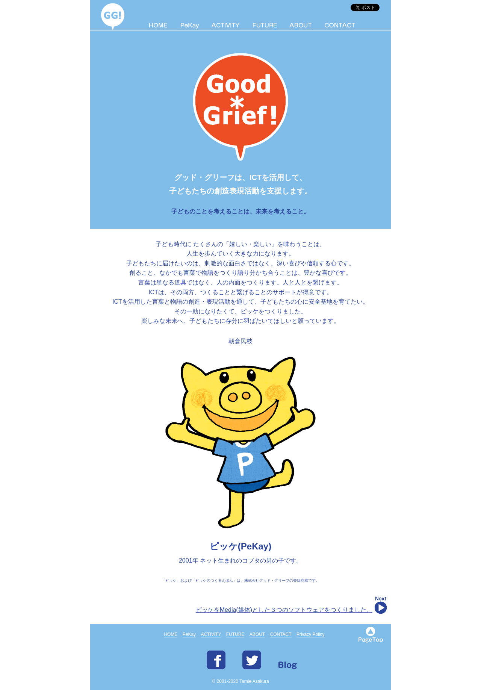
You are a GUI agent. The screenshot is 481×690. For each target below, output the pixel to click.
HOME (170, 634)
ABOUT (257, 634)
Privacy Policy (310, 634)
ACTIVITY (211, 634)
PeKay (189, 634)
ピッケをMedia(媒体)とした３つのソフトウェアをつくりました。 (284, 610)
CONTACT (280, 634)
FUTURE (235, 634)
